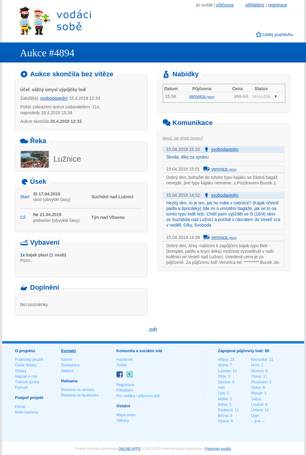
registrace (277, 4)
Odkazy (122, 420)
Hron (255, 365)
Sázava (224, 382)
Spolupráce (70, 365)
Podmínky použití (29, 359)
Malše (223, 399)
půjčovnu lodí (149, 396)
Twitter (121, 365)
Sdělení (67, 371)
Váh (221, 387)
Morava (257, 371)
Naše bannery (26, 412)
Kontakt (68, 350)
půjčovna (225, 4)
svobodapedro (54, 98)
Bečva (223, 415)
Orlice (256, 387)
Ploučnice (259, 382)
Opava (223, 421)
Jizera (223, 365)
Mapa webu (126, 415)
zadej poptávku (277, 34)
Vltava (223, 359)
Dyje (255, 415)
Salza (255, 399)
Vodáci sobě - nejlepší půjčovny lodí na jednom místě (55, 20)
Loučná (257, 404)
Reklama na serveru (77, 390)
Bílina (222, 404)
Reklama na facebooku (80, 395)
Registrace (125, 385)
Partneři (21, 387)
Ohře (222, 376)
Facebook (124, 359)
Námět (66, 359)
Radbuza (225, 410)
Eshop (20, 407)
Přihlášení (124, 390)
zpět (153, 329)
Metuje (256, 393)
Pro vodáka (125, 396)
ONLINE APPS (129, 448)
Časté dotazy (26, 365)
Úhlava (257, 410)
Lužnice (224, 371)
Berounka (259, 359)
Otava (256, 376)
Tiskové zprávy (27, 382)
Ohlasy (21, 371)
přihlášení (255, 4)
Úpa (221, 393)
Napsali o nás (26, 376)
